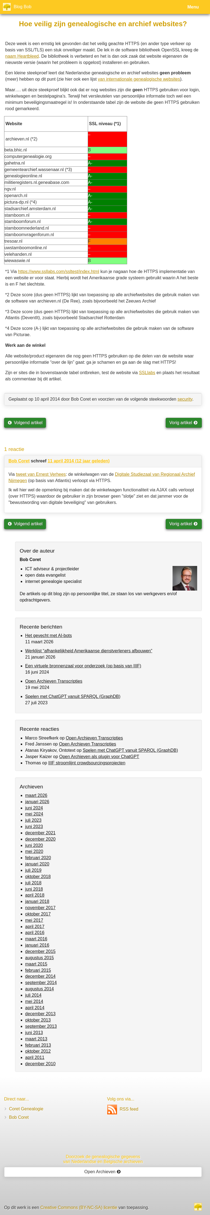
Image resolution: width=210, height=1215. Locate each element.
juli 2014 (33, 995)
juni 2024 (34, 808)
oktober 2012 (38, 1051)
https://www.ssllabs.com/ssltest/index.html (58, 271)
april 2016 (34, 932)
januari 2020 (37, 864)
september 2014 (41, 982)
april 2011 (34, 1057)
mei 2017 (34, 920)
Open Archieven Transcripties (53, 681)
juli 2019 (33, 870)
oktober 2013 (38, 1020)
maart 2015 (36, 964)
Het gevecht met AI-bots (48, 635)
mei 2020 (34, 851)
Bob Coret (19, 461)
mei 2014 (34, 1001)
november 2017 (40, 907)
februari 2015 (38, 970)
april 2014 (34, 1007)
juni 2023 (34, 826)
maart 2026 (36, 795)
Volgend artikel (25, 422)
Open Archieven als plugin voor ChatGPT (99, 756)
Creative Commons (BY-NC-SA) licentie (78, 1207)
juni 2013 (34, 1032)
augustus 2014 (39, 989)
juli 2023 (33, 820)
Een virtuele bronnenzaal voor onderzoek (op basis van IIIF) (83, 666)
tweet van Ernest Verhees (41, 474)
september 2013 (41, 1026)
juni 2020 (34, 845)
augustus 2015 (39, 957)
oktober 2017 (38, 914)
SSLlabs (147, 372)
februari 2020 (38, 857)
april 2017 (34, 926)
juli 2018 (33, 883)
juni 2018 (34, 889)
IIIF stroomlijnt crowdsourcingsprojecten (86, 763)
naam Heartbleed (22, 56)
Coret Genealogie (26, 1109)
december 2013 (40, 1013)
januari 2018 (37, 901)
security (184, 399)
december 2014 (40, 976)
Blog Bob (22, 6)
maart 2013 (36, 1039)
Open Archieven (102, 1171)
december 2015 (40, 951)
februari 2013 (38, 1045)
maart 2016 (36, 939)
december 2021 (40, 832)
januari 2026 (37, 801)
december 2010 (40, 1063)
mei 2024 (34, 814)
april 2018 (34, 895)
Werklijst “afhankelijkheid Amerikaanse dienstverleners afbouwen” (88, 650)
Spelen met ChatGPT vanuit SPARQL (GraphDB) (72, 696)
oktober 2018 (38, 876)
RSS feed (122, 1109)
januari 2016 (37, 945)
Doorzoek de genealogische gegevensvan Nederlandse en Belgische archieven (103, 1159)
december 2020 (40, 839)
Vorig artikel (183, 422)
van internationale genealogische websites (139, 79)
